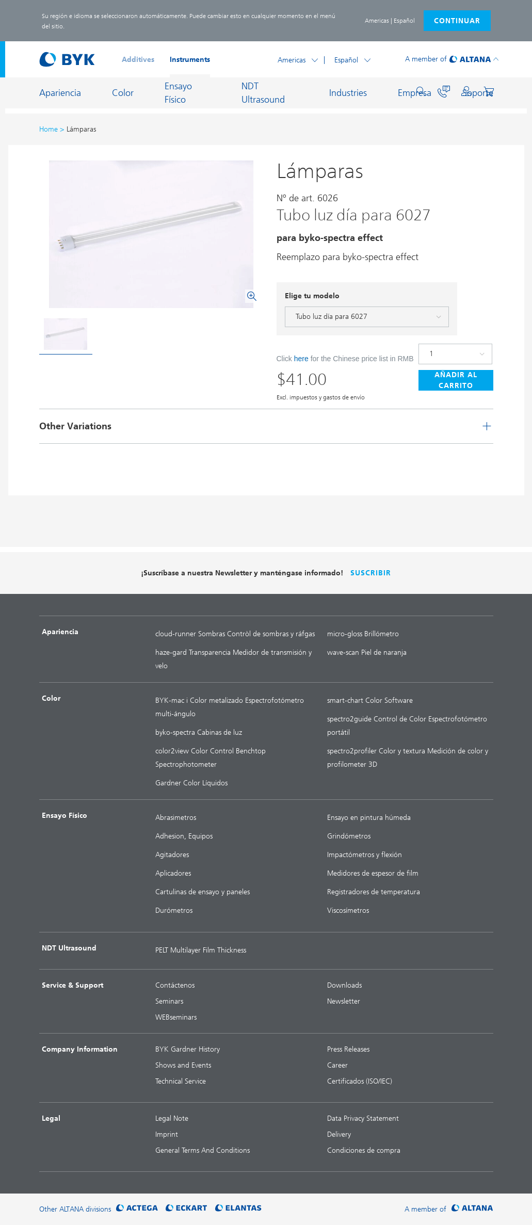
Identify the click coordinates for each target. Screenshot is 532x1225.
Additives (138, 59)
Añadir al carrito (455, 380)
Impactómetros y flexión (364, 854)
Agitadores (172, 854)
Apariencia (60, 93)
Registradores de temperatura (373, 892)
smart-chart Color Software (370, 700)
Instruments (190, 59)
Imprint (166, 1134)
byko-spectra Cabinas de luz (198, 732)
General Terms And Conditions (202, 1150)
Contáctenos (175, 985)
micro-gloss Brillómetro (363, 634)
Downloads (344, 985)
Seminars (169, 1001)
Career (337, 1065)
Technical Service (180, 1081)
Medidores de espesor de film (372, 873)
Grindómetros (348, 836)
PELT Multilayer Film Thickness (200, 950)
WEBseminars (176, 1017)
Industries (348, 93)
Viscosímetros (348, 910)
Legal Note (171, 1118)
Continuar (457, 21)
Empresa (414, 93)
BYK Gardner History (187, 1049)
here (301, 358)
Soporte (477, 93)
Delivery (339, 1134)
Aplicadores (173, 873)
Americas (291, 60)
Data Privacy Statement (363, 1118)
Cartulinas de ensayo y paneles (202, 892)
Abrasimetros (175, 817)
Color (123, 93)
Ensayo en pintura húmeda (369, 817)
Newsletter (343, 1001)
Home (48, 129)
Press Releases (348, 1049)
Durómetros (173, 910)
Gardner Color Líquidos (191, 783)
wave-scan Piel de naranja (367, 652)
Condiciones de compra (363, 1150)
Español (346, 60)
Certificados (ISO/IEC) (359, 1081)
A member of (426, 59)
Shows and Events (183, 1065)
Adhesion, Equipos (184, 836)
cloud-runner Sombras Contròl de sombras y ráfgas (235, 634)
